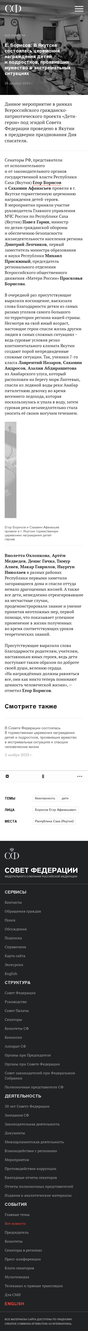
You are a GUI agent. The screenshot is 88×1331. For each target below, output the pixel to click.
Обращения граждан (23, 911)
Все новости (15, 35)
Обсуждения (16, 929)
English (11, 973)
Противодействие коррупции (30, 1168)
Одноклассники (43, 776)
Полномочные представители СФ (34, 1087)
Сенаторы (13, 1019)
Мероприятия (17, 1159)
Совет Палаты (17, 1010)
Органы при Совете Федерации (32, 1064)
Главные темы (17, 1214)
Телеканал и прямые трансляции (34, 1285)
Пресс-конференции (23, 1259)
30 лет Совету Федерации (27, 1106)
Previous (32, 470)
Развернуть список (80, 776)
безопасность (45, 798)
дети (65, 798)
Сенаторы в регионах (23, 1250)
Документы (15, 1133)
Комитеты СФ (17, 1028)
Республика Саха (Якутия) (54, 821)
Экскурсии (14, 964)
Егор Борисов (47, 182)
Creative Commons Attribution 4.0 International (38, 1323)
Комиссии (13, 1037)
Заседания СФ (17, 1115)
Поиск (10, 920)
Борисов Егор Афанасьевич (55, 810)
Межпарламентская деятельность (34, 1141)
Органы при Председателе (28, 1055)
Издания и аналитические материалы (38, 1195)
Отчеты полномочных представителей (39, 1186)
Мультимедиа (17, 1277)
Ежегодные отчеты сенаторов (31, 1177)
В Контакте (7, 776)
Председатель (17, 1232)
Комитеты (14, 1241)
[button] (78, 9)
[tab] (44, 776)
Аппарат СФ (15, 1046)
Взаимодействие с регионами (31, 1150)
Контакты (13, 902)
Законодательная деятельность (32, 1124)
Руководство (16, 1001)
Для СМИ (13, 1294)
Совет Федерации (20, 992)
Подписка (13, 938)
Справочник (15, 946)
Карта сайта (15, 955)
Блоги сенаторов (19, 1268)
